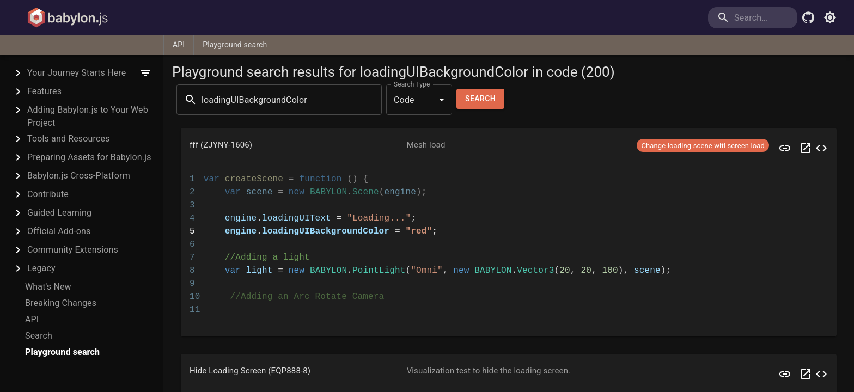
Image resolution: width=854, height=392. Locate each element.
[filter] (145, 73)
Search (480, 99)
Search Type (412, 84)
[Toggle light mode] (830, 17)
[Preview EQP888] (785, 374)
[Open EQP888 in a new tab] (805, 374)
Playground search (235, 44)
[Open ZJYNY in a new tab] (805, 148)
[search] (752, 17)
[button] (509, 148)
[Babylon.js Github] (808, 17)
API (179, 44)
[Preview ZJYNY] (785, 148)
